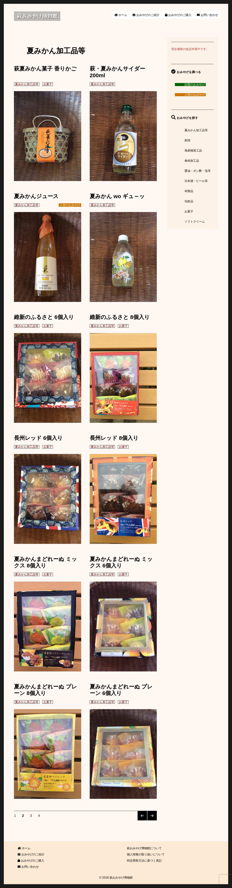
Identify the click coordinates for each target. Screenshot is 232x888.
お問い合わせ (207, 14)
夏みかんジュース (36, 196)
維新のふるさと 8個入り (120, 317)
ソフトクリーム (195, 221)
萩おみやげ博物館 (37, 16)
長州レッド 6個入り (38, 438)
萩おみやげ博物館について (144, 848)
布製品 (189, 191)
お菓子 (47, 84)
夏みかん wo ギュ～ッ (117, 196)
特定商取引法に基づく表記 (144, 860)
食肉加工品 (192, 160)
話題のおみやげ (195, 84)
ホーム (120, 14)
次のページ (152, 815)
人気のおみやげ (70, 205)
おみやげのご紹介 (145, 14)
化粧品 (189, 201)
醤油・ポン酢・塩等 (198, 170)
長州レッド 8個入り (114, 438)
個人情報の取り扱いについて (146, 854)
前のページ (142, 815)
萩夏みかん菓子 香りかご (45, 69)
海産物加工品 (193, 150)
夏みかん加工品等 (26, 84)
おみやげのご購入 (178, 14)
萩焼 (187, 140)
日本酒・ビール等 (196, 180)
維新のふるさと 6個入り (44, 317)
